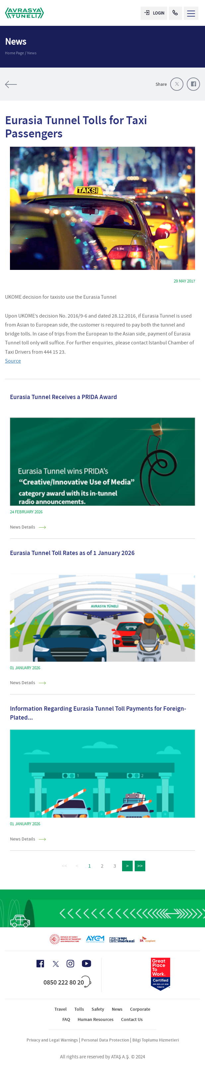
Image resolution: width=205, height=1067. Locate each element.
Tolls (79, 1009)
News (31, 53)
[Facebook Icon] (40, 964)
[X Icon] (55, 964)
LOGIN (154, 13)
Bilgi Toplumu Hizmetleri (155, 1040)
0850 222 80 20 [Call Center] (63, 982)
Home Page (14, 53)
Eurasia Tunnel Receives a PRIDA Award (63, 397)
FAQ (66, 1019)
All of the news (31, 84)
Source (13, 361)
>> (140, 866)
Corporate (140, 1009)
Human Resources (95, 1019)
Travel (60, 1009)
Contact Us (132, 1019)
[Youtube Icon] (86, 963)
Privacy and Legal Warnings (52, 1040)
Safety (98, 1009)
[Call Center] (175, 13)
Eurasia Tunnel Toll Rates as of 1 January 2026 (72, 553)
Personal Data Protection (105, 1040)
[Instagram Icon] (70, 964)
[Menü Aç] (191, 13)
